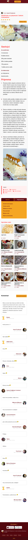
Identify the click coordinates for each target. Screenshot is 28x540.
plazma (6, 189)
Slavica (20, 378)
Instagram (15, 535)
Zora (7, 366)
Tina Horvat (19, 451)
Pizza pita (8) (6, 210)
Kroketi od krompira (8, 203)
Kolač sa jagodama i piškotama (7, 280)
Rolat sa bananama (8, 215)
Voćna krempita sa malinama (20, 263)
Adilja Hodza (9, 341)
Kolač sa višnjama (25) (7, 263)
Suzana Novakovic (10, 414)
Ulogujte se (17, 1)
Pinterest (19, 535)
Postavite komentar (21, 296)
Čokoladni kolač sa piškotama (20, 280)
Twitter (7, 535)
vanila (6, 192)
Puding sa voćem (7, 247)
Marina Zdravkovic (11, 463)
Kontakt (5, 532)
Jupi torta (7, 231)
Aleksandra (19, 353)
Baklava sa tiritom (7, 208)
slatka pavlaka (8, 191)
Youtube (11, 535)
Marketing (24, 531)
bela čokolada (18, 191)
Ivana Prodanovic (11, 13)
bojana (8, 487)
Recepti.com (2, 531)
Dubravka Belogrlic (17, 426)
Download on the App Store (10, 527)
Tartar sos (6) (6, 206)
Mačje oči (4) (6, 213)
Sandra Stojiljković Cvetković (13, 390)
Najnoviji (8, 199)
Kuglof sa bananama (20, 231)
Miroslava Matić (18, 499)
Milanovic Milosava (17, 402)
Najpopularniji (20, 199)
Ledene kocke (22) (20, 247)
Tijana (8, 439)
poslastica (13, 189)
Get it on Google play (18, 527)
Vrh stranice (14, 524)
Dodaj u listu (23, 21)
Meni (14, 538)
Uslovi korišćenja (18, 531)
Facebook (3, 535)
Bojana (8, 317)
